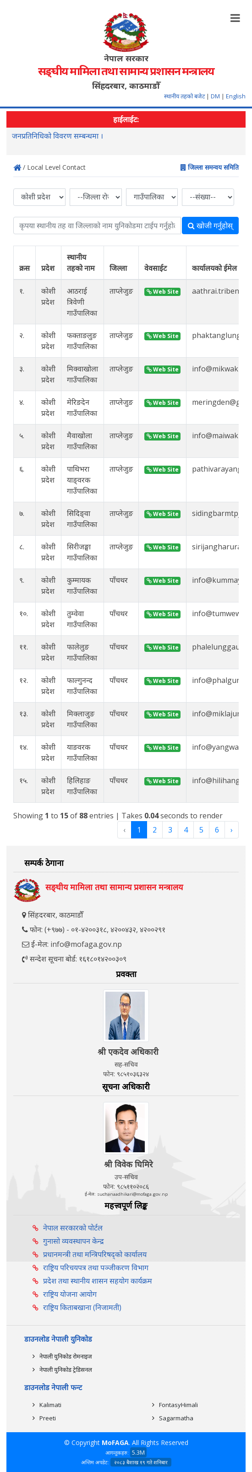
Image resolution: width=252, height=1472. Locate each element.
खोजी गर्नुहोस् (210, 225)
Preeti (47, 1418)
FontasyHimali (178, 1405)
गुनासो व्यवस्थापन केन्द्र (73, 1241)
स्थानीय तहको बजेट (185, 96)
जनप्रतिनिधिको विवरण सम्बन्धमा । (57, 137)
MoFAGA (115, 1442)
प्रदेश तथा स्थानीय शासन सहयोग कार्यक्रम (97, 1281)
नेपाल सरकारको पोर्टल (73, 1228)
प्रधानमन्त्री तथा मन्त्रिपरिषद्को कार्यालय (95, 1254)
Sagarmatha (176, 1418)
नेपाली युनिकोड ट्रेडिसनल (65, 1369)
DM (215, 96)
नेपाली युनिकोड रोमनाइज (65, 1356)
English (236, 96)
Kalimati (50, 1405)
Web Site (163, 291)
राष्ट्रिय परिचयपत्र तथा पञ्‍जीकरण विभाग (95, 1267)
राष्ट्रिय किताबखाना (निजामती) (82, 1307)
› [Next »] (231, 830)
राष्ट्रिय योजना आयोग (70, 1294)
